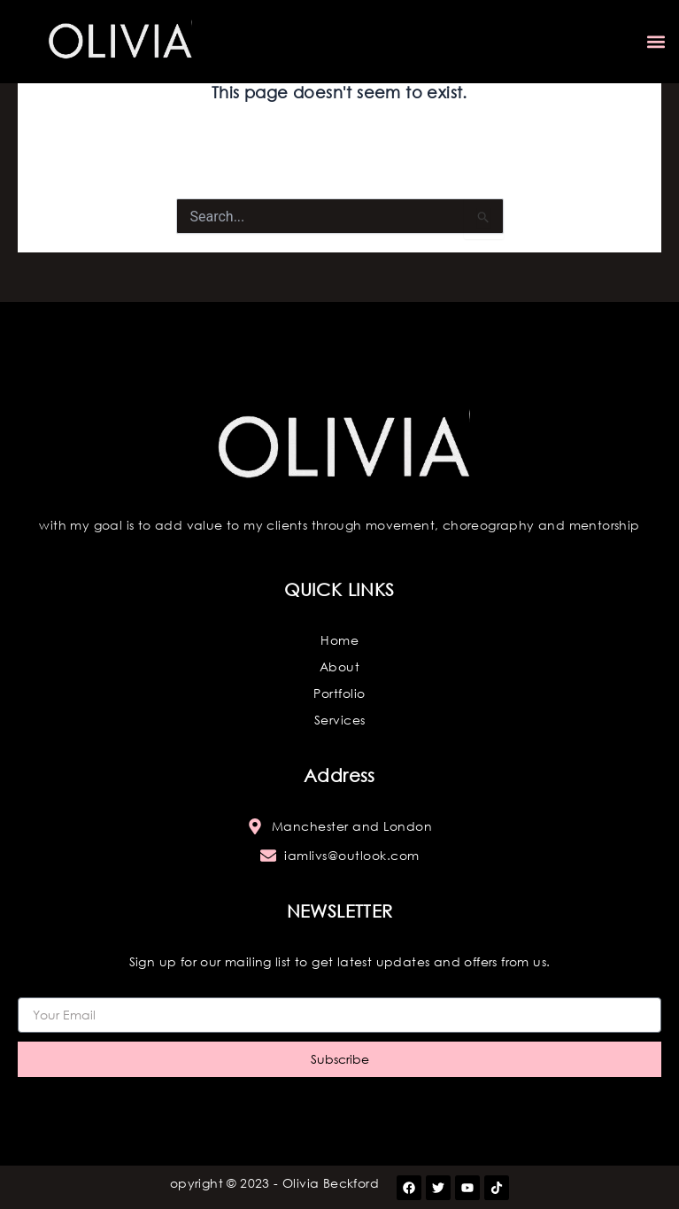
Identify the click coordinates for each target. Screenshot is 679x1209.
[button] (655, 42)
